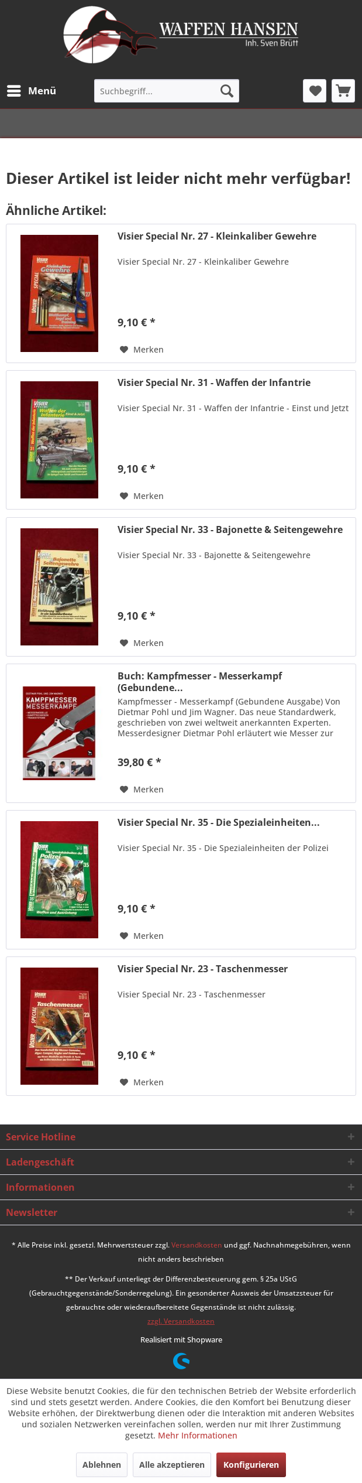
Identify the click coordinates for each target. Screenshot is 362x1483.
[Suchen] (227, 90)
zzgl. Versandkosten (181, 1321)
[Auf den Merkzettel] (142, 350)
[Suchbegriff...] (166, 90)
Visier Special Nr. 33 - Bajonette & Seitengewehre (230, 530)
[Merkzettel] (314, 90)
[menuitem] (31, 90)
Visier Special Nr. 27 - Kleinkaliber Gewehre (217, 236)
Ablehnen (101, 1464)
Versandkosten (196, 1245)
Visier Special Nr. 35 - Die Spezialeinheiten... (219, 822)
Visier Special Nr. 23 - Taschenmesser (203, 969)
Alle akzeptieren (172, 1464)
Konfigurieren (251, 1464)
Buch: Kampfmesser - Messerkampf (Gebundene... (200, 681)
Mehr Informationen (197, 1435)
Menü (31, 89)
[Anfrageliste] (343, 90)
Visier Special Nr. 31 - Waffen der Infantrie (214, 383)
